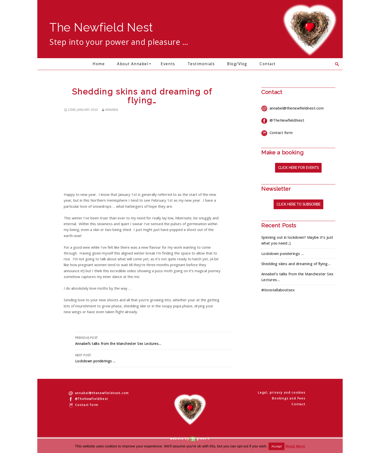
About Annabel (132, 63)
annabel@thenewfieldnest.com (292, 108)
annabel (112, 110)
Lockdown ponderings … (154, 357)
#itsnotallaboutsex (277, 289)
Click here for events (298, 168)
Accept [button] (276, 446)
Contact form (277, 132)
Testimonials (201, 63)
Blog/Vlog (237, 63)
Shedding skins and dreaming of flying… (295, 263)
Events (168, 63)
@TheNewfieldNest (282, 120)
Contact (268, 63)
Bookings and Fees (288, 398)
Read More (295, 446)
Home (99, 63)
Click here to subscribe (298, 204)
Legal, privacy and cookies (281, 392)
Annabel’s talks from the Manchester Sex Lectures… (154, 340)
